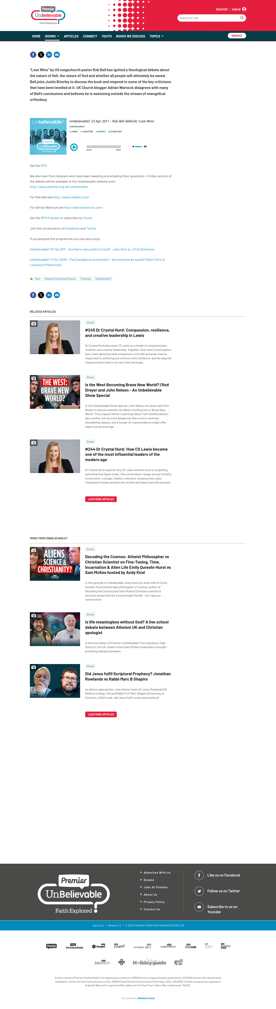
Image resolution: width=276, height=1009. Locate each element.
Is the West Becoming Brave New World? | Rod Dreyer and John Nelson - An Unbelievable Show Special (127, 390)
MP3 (44, 165)
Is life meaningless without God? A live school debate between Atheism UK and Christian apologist (127, 627)
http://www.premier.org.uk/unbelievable (59, 187)
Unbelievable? (103, 278)
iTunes (87, 218)
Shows (90, 322)
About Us (150, 894)
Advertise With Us (157, 872)
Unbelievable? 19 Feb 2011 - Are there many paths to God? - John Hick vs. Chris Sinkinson (92, 249)
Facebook (73, 228)
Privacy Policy (154, 901)
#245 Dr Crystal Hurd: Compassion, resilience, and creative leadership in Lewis (127, 332)
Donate (149, 879)
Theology (85, 278)
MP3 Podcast (50, 218)
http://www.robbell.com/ (71, 197)
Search (242, 18)
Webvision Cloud (146, 998)
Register (222, 9)
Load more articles (101, 499)
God (37, 278)
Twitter (91, 228)
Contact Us (152, 909)
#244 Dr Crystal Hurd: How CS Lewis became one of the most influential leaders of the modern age (126, 454)
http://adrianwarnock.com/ (83, 207)
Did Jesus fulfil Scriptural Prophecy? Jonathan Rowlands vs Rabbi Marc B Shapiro (128, 676)
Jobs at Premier (156, 887)
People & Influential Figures (60, 278)
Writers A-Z (114, 925)
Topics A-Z (98, 925)
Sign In (236, 9)
